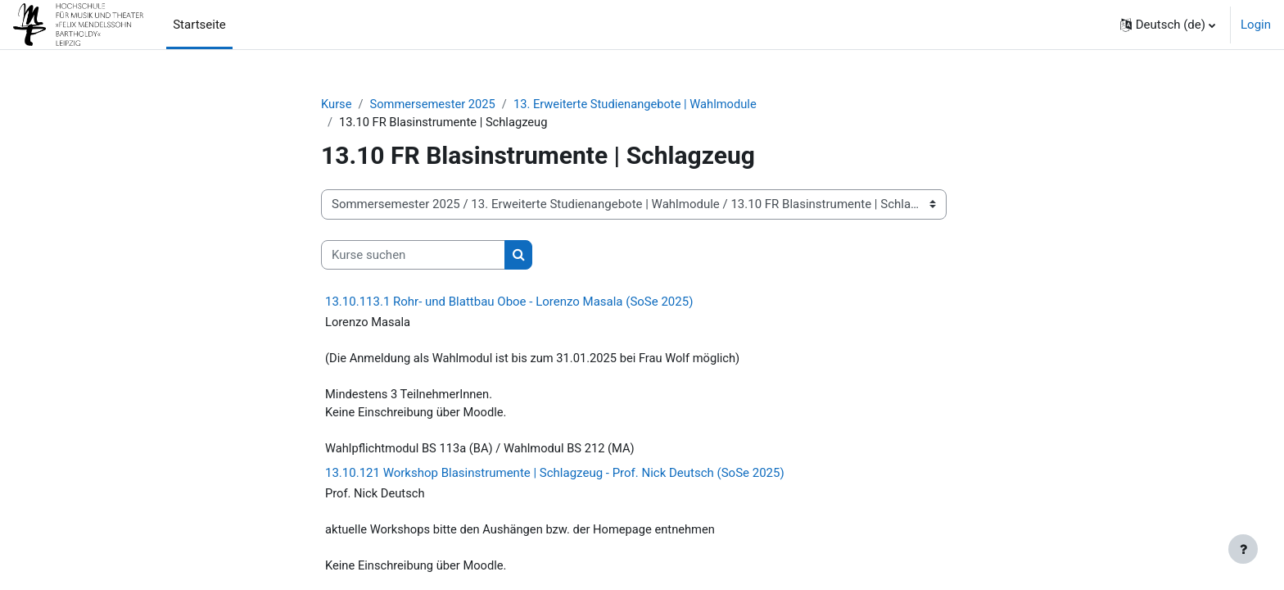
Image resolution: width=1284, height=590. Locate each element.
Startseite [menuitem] (199, 24)
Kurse (336, 104)
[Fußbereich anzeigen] (1243, 549)
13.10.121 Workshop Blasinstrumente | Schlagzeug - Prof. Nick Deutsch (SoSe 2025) (554, 477)
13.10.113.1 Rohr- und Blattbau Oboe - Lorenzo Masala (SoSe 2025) (509, 302)
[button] (1168, 24)
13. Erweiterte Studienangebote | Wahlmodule (641, 104)
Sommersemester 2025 (435, 104)
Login (1256, 24)
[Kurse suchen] (413, 256)
